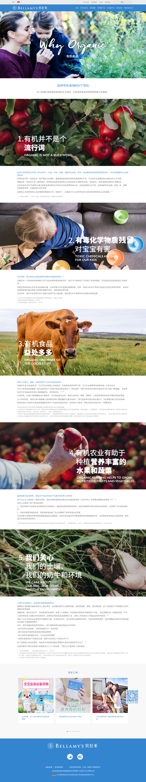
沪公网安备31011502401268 (67, 775)
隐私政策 (49, 767)
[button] (67, 731)
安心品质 (86, 2)
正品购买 (94, 2)
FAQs (101, 2)
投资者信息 (59, 767)
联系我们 (108, 2)
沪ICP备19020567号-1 (86, 775)
